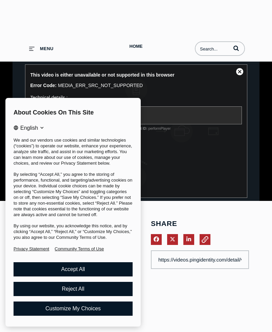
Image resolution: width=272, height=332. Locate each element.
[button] (236, 48)
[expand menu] (41, 49)
